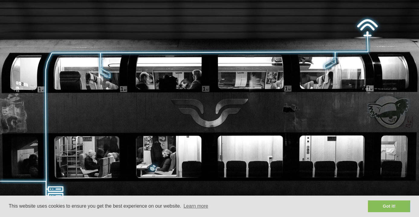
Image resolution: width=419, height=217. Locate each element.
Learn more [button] (195, 206)
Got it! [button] (389, 206)
